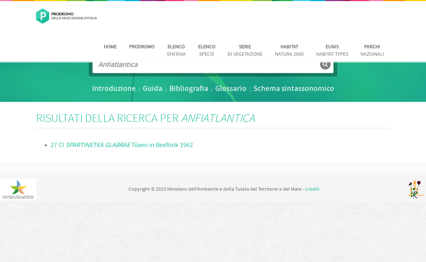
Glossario (230, 89)
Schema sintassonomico (293, 89)
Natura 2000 (289, 50)
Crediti (312, 189)
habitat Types (332, 50)
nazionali (372, 50)
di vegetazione (245, 50)
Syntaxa (176, 50)
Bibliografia (188, 89)
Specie (206, 50)
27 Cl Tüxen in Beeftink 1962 (122, 145)
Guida (152, 89)
